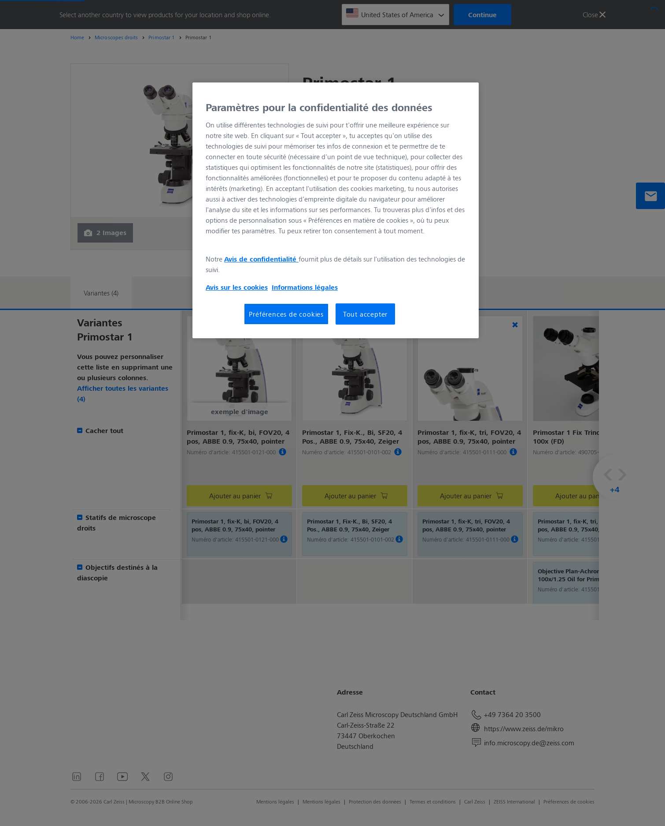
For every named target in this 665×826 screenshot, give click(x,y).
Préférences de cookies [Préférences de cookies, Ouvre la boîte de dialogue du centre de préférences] (286, 313)
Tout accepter (365, 313)
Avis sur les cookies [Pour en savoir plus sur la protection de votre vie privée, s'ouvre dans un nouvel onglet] (237, 287)
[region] (335, 210)
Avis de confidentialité (261, 258)
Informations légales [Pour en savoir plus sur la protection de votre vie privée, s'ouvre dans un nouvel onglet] (305, 287)
